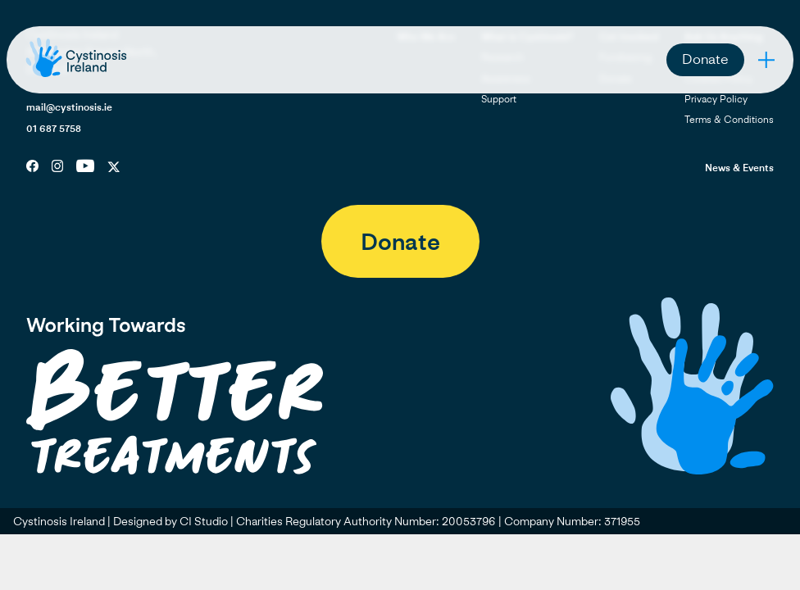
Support (498, 99)
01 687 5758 (53, 128)
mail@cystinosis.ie (69, 107)
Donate (705, 58)
